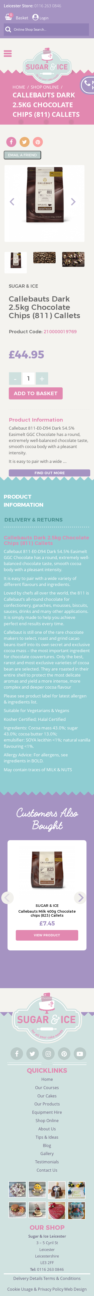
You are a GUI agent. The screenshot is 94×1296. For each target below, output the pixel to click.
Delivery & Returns (33, 520)
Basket (16, 18)
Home (47, 1079)
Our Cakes (47, 1096)
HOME (19, 87)
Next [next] (72, 201)
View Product (47, 935)
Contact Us (47, 1170)
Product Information (24, 500)
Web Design (75, 1289)
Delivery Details (28, 1278)
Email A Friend (22, 155)
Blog (47, 1145)
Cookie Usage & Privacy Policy (35, 1289)
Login (40, 17)
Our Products (47, 1104)
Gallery (47, 1153)
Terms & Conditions (62, 1278)
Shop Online (47, 1120)
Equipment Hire (47, 1112)
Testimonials (47, 1162)
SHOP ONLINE (45, 87)
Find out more (50, 473)
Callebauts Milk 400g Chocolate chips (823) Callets (47, 913)
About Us (47, 1129)
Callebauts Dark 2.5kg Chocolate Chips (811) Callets (46, 104)
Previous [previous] (12, 201)
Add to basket (36, 393)
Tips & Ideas (47, 1137)
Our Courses (47, 1087)
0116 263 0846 (47, 6)
